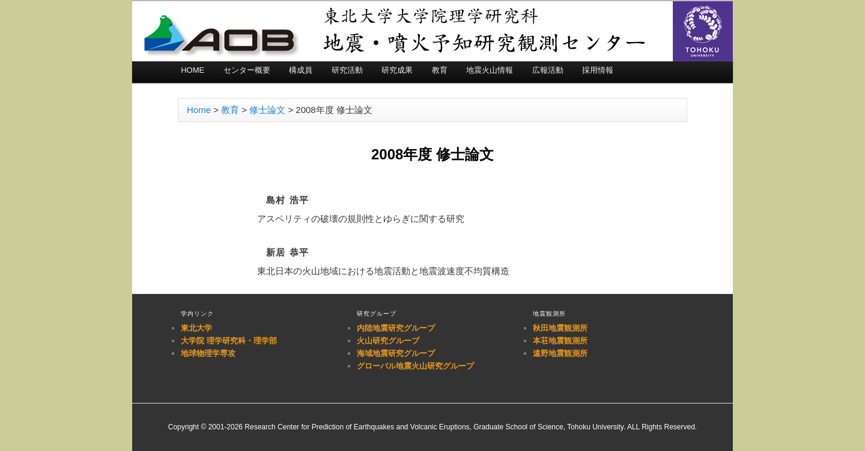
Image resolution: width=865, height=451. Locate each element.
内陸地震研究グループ (396, 328)
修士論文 (267, 110)
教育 (440, 70)
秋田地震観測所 (560, 328)
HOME (192, 70)
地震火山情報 (489, 70)
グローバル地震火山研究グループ (415, 365)
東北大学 (196, 328)
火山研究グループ (388, 340)
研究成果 (397, 70)
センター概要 (246, 70)
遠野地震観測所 (560, 353)
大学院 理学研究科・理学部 (229, 340)
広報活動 (547, 70)
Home (199, 110)
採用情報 (597, 70)
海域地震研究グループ (396, 353)
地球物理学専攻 (208, 353)
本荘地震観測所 (560, 340)
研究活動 (347, 70)
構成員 (300, 70)
